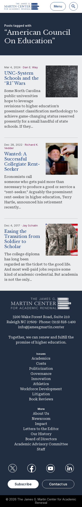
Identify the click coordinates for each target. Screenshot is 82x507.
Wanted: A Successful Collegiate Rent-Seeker (22, 161)
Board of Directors (41, 439)
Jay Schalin (30, 225)
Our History (41, 434)
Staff (41, 449)
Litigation (41, 394)
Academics (41, 358)
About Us (41, 414)
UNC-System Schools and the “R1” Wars (21, 78)
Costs (41, 364)
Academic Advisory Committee (41, 444)
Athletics (41, 384)
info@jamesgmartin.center (41, 327)
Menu (58, 6)
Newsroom (41, 419)
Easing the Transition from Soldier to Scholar (22, 239)
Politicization (41, 369)
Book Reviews (41, 399)
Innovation (41, 379)
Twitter (12, 468)
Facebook (31, 468)
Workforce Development (41, 389)
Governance (41, 374)
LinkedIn (69, 468)
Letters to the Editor (41, 429)
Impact (41, 424)
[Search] (73, 6)
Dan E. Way (30, 67)
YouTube (50, 468)
